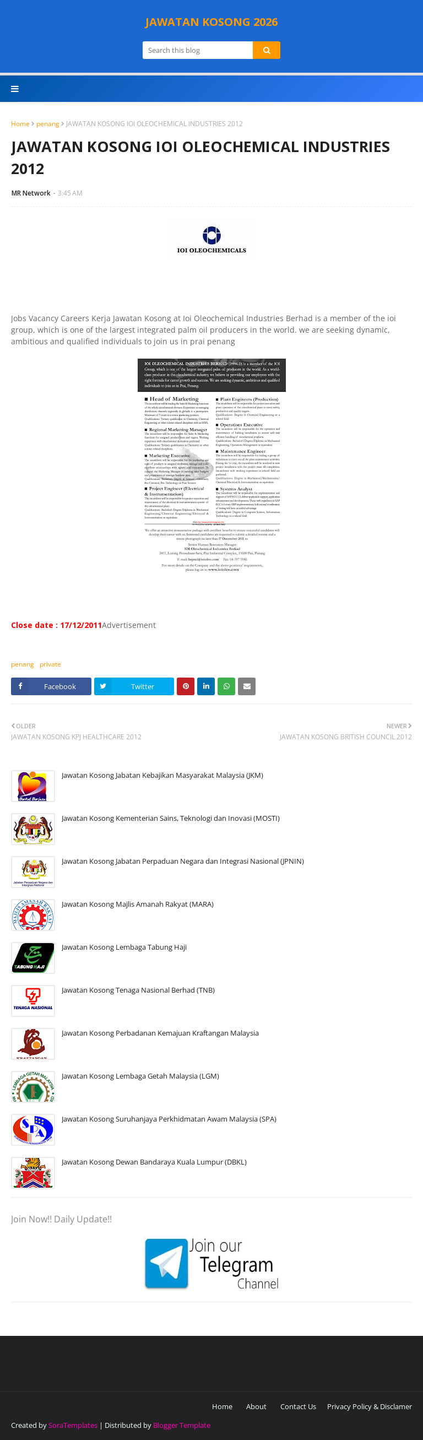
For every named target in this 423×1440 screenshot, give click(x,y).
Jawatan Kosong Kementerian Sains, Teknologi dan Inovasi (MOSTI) (171, 818)
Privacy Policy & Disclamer (369, 1406)
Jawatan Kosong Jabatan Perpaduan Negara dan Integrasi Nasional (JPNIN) (183, 861)
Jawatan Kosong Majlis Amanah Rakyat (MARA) (138, 904)
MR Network (31, 193)
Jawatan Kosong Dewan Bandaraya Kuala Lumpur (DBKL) (154, 1162)
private (50, 664)
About (256, 1406)
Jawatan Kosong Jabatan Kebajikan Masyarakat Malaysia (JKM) (162, 775)
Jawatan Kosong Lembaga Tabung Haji (124, 947)
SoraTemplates (72, 1425)
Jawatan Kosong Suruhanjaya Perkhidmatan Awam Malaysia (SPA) (169, 1119)
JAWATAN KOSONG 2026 (211, 21)
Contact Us (298, 1406)
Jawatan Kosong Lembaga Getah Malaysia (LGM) (140, 1076)
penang (47, 123)
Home (20, 123)
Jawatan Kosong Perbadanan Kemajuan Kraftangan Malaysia (160, 1033)
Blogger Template (181, 1425)
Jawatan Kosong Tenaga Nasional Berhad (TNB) (138, 990)
